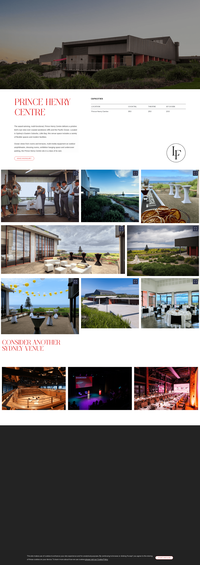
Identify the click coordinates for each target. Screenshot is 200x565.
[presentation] (5, 382)
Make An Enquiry (24, 158)
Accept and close (164, 557)
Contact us (32, 482)
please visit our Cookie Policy (96, 559)
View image (34, 382)
